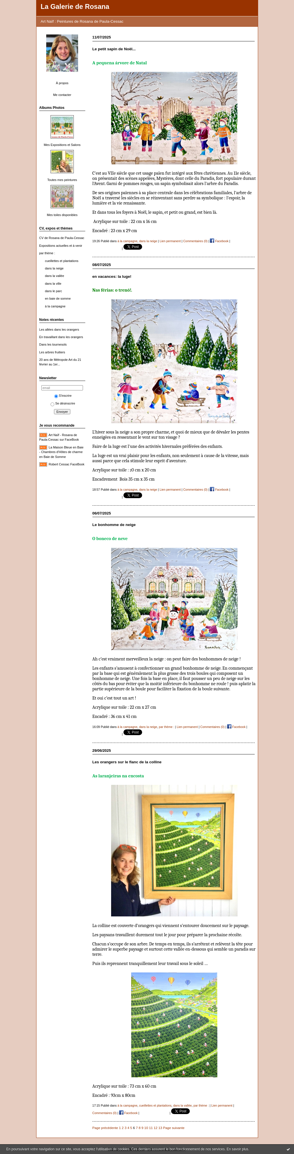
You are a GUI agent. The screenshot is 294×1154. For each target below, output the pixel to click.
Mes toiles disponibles (62, 215)
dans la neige (54, 268)
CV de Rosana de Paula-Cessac (61, 238)
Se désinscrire (63, 403)
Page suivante (173, 1128)
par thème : (47, 253)
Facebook (219, 241)
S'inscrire (63, 395)
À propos (62, 83)
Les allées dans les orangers (59, 329)
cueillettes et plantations (61, 261)
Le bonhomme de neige (114, 525)
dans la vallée (54, 276)
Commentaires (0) (195, 241)
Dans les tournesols (53, 344)
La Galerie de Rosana (75, 6)
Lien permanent (170, 241)
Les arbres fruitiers (52, 352)
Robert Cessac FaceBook (66, 464)
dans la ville (53, 283)
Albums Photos (52, 108)
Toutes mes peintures (62, 180)
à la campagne (55, 306)
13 (160, 1128)
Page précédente (105, 1128)
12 (155, 1128)
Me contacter (62, 95)
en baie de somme (58, 298)
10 (146, 1128)
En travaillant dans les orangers (61, 337)
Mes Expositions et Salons (62, 145)
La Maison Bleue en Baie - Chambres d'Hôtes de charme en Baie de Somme (61, 452)
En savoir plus (237, 1149)
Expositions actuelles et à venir (60, 245)
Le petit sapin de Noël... (114, 49)
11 (151, 1128)
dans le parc (53, 291)
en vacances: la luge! (111, 276)
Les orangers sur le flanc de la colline (127, 762)
